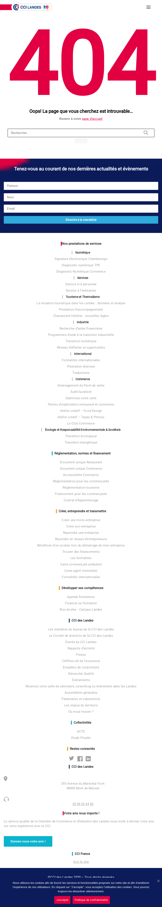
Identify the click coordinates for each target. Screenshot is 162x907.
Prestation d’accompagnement (81, 309)
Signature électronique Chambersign (81, 259)
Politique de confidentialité (91, 900)
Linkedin (89, 758)
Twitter (72, 758)
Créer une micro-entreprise (81, 520)
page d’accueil (92, 119)
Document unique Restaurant (81, 462)
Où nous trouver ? (81, 712)
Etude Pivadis (81, 738)
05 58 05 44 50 (83, 804)
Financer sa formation (81, 603)
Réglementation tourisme (81, 487)
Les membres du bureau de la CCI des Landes (81, 629)
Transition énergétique (81, 442)
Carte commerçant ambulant (81, 564)
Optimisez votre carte (80, 398)
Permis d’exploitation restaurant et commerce (81, 404)
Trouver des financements (81, 552)
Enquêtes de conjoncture (81, 667)
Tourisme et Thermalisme (83, 297)
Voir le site (81, 862)
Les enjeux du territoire (81, 705)
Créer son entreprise (81, 526)
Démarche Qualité (81, 674)
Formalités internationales (81, 360)
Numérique (82, 252)
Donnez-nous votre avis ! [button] (28, 841)
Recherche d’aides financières (81, 328)
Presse (81, 655)
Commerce (83, 379)
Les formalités (81, 558)
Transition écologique (81, 436)
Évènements (81, 680)
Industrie (83, 322)
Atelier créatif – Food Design (81, 411)
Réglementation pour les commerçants (81, 481)
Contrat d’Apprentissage (81, 500)
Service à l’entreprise (81, 290)
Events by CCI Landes (81, 642)
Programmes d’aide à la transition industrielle (81, 335)
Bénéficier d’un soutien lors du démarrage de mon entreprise (81, 545)
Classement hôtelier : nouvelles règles (81, 316)
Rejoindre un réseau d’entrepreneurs (81, 539)
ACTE (81, 731)
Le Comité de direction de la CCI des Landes (81, 636)
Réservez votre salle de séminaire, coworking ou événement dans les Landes (81, 686)
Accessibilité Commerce (81, 475)
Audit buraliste (81, 392)
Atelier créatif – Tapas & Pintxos (81, 417)
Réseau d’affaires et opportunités (81, 347)
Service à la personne (80, 284)
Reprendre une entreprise (81, 533)
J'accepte (62, 900)
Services (82, 278)
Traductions (80, 373)
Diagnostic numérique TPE (81, 265)
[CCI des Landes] (31, 7)
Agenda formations (81, 597)
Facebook (81, 758)
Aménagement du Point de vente (81, 385)
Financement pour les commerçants (81, 494)
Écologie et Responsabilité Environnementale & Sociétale (82, 429)
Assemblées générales (81, 693)
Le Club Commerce (81, 423)
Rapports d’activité (81, 648)
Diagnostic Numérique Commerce (81, 271)
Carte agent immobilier (80, 571)
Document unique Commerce (81, 468)
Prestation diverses (81, 366)
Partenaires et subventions (81, 699)
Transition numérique (81, 341)
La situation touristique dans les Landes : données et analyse (80, 303)
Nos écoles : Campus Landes (81, 609)
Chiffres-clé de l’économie (81, 661)
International (83, 354)
